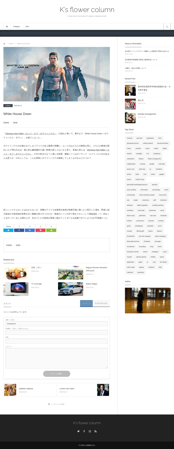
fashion (159, 231)
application (130, 262)
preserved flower (162, 143)
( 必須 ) (10, 320)
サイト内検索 (167, 26)
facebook (164, 215)
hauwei (129, 257)
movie (15, 122)
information (144, 190)
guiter (129, 226)
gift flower (142, 215)
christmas (147, 241)
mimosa (129, 138)
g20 (154, 200)
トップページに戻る (57, 404)
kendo (129, 174)
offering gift (140, 231)
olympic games (141, 257)
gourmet (139, 138)
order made (131, 267)
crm (148, 153)
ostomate (162, 164)
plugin (136, 200)
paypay (141, 267)
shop (151, 246)
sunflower (130, 210)
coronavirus (140, 221)
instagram (155, 251)
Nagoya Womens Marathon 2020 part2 (96, 269)
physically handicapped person (137, 184)
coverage (158, 241)
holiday (153, 257)
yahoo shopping (160, 236)
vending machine (158, 205)
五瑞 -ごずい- (36, 267)
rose (144, 174)
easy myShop (131, 190)
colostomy (145, 200)
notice (129, 148)
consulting (142, 246)
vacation (138, 148)
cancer (145, 251)
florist (159, 246)
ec (147, 262)
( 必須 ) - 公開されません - (17, 328)
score (159, 226)
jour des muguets (144, 236)
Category (16, 26)
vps (128, 200)
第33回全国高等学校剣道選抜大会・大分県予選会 (154, 88)
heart (137, 174)
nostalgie (139, 153)
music (165, 251)
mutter (156, 148)
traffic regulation (142, 205)
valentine (130, 272)
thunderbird (131, 236)
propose (151, 221)
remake (129, 231)
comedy (142, 164)
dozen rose (130, 169)
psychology (156, 190)
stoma (129, 179)
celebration (130, 159)
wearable (150, 226)
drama (150, 231)
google (152, 164)
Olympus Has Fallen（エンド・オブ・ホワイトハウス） (30, 133)
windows (130, 205)
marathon (159, 169)
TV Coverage (36, 284)
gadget (161, 174)
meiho (153, 174)
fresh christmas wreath (147, 195)
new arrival (162, 195)
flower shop (131, 215)
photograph (139, 226)
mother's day (140, 179)
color (159, 138)
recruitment (130, 246)
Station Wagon (91, 284)
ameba (129, 153)
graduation (150, 138)
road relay (141, 210)
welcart (129, 221)
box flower (163, 262)
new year (153, 215)
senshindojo (131, 195)
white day (142, 169)
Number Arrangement (147, 114)
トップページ (7, 26)
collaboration (131, 164)
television (163, 200)
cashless (151, 267)
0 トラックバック (101, 303)
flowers (141, 159)
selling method (148, 143)
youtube (161, 221)
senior (166, 190)
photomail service (133, 143)
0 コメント (86, 303)
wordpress (156, 153)
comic (162, 210)
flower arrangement (154, 159)
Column (8, 105)
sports (162, 257)
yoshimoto (152, 210)
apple (140, 262)
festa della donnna (133, 241)
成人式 (141, 100)
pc (150, 169)
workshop (140, 272)
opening (154, 184)
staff (160, 267)
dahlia (165, 148)
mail (154, 262)
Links (27, 26)
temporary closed (132, 251)
